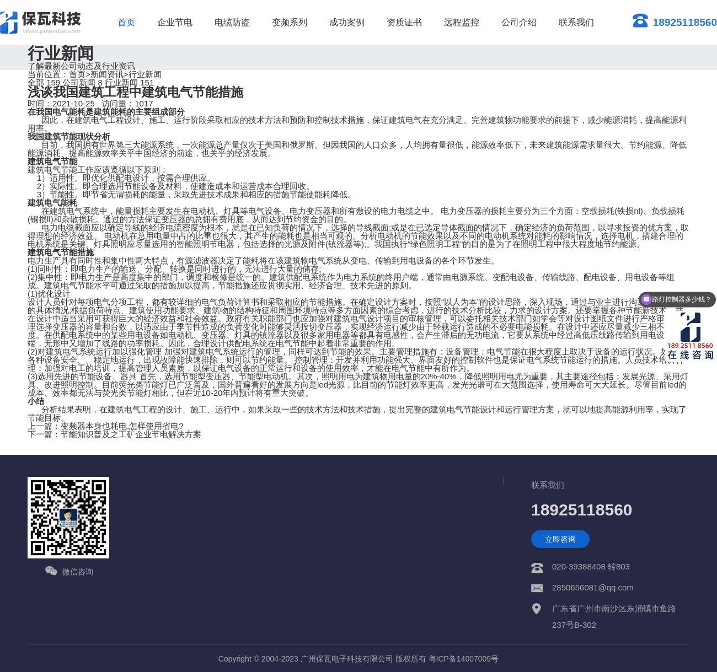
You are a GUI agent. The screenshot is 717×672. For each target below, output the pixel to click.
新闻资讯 (107, 74)
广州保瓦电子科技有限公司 (347, 658)
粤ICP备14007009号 (464, 658)
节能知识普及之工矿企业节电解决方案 (131, 434)
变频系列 (289, 22)
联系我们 (576, 22)
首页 (126, 22)
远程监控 (461, 22)
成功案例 (347, 22)
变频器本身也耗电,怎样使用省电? (122, 426)
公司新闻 (82, 82)
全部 (44, 82)
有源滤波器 (197, 260)
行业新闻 (145, 74)
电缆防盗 (232, 22)
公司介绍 (519, 22)
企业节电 (174, 22)
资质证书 (404, 22)
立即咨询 (560, 539)
